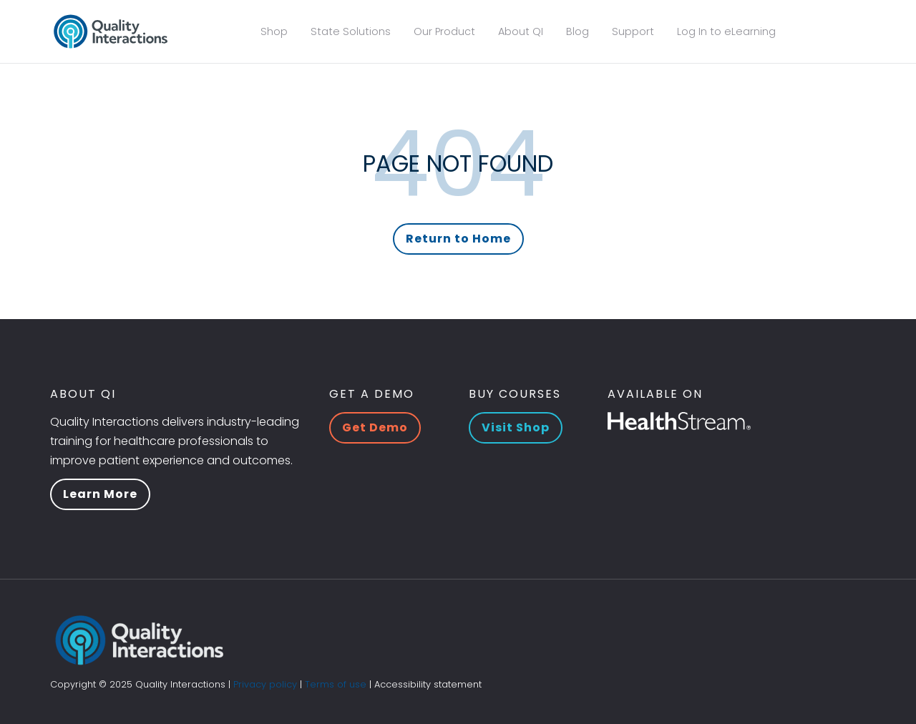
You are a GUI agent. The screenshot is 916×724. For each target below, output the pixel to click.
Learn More (100, 494)
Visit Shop (516, 427)
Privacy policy (265, 684)
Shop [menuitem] (274, 31)
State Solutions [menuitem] (351, 31)
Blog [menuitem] (577, 31)
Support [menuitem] (633, 31)
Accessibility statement (428, 684)
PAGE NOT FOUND (458, 163)
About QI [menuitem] (520, 31)
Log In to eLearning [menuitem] (726, 31)
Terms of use (335, 684)
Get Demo (375, 427)
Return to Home (458, 238)
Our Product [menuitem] (444, 31)
